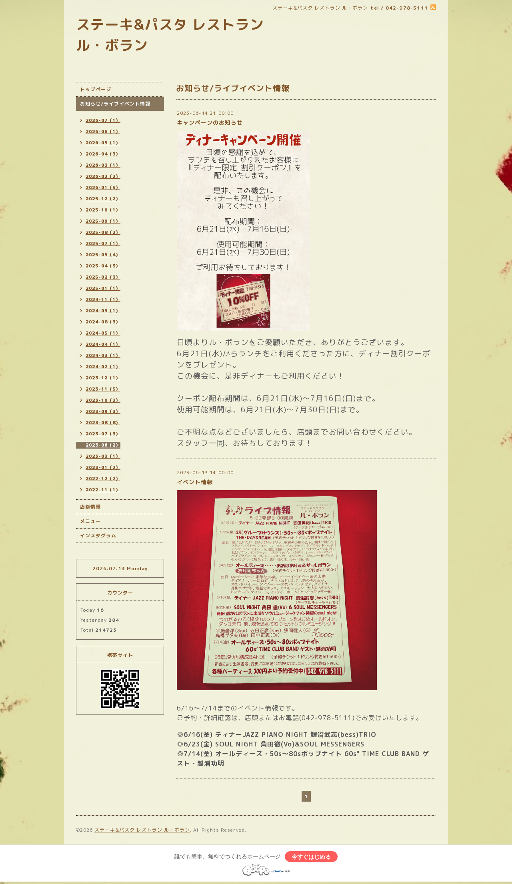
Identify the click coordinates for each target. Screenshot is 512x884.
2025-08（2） (103, 232)
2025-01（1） (103, 288)
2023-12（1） (103, 378)
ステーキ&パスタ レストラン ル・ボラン (142, 829)
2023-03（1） (103, 456)
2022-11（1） (103, 490)
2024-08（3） (103, 322)
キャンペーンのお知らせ (210, 122)
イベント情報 (195, 482)
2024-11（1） (103, 299)
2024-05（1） (103, 333)
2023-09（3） (103, 411)
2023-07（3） (103, 434)
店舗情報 (90, 506)
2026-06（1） (103, 131)
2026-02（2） (103, 176)
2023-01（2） (103, 467)
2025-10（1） (103, 210)
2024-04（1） (103, 344)
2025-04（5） (103, 266)
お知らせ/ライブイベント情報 (115, 103)
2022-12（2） (103, 478)
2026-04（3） (103, 154)
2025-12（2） (103, 199)
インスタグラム (98, 535)
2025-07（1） (103, 243)
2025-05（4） (103, 254)
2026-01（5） (103, 187)
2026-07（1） (103, 120)
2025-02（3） (103, 277)
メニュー (90, 521)
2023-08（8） (103, 422)
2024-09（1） (103, 310)
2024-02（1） (103, 366)
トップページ (95, 89)
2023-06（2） (103, 445)
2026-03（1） (103, 165)
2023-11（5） (103, 389)
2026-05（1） (103, 143)
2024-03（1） (103, 355)
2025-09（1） (103, 221)
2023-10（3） (103, 400)
